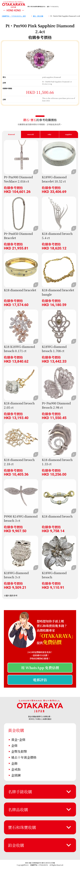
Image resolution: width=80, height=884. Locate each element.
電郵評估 (40, 679)
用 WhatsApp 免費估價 (40, 667)
